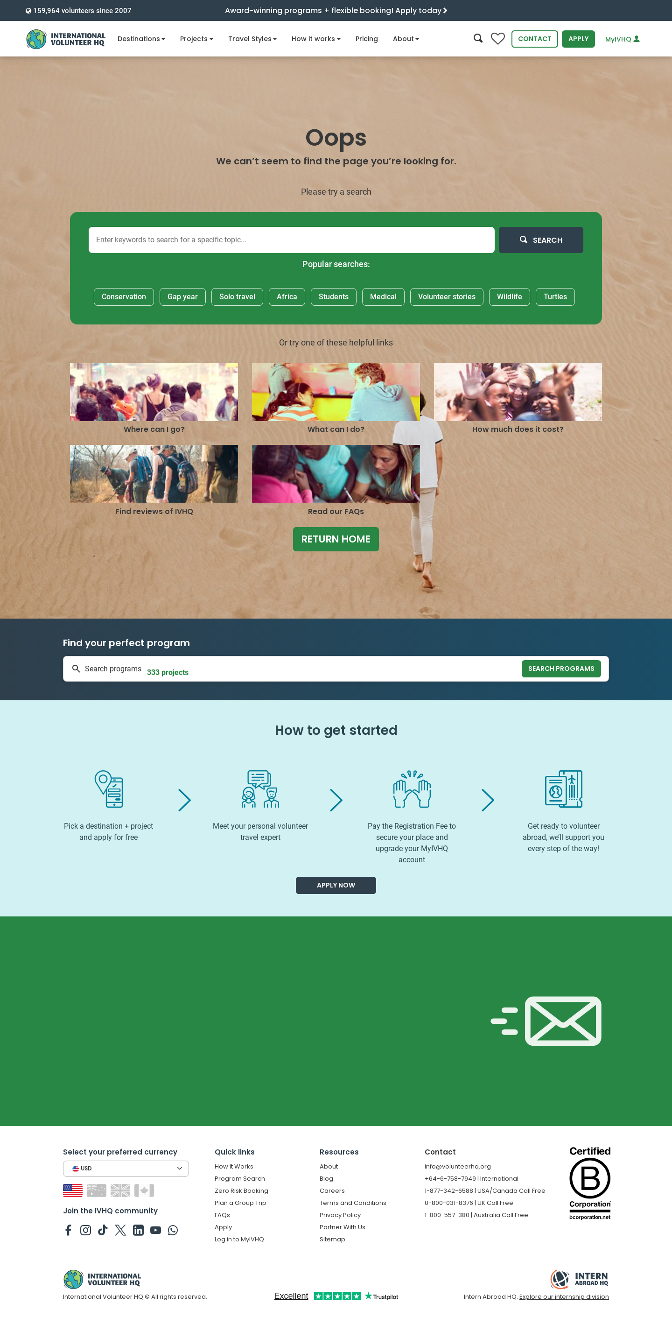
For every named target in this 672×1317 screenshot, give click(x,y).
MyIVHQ (622, 39)
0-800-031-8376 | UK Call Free (469, 1202)
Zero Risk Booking (241, 1190)
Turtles (555, 296)
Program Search (240, 1178)
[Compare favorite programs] (498, 39)
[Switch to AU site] (98, 1190)
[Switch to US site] (74, 1190)
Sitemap (332, 1239)
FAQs (222, 1215)
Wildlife (509, 296)
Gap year (183, 296)
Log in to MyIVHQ (239, 1239)
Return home (336, 539)
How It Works (234, 1166)
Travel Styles (252, 38)
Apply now (336, 885)
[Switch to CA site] (145, 1190)
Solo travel (237, 296)
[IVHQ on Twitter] (120, 1230)
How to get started (336, 730)
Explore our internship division (564, 1296)
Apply (578, 38)
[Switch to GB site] (122, 1190)
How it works (316, 38)
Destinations (142, 38)
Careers (332, 1190)
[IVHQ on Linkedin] (138, 1230)
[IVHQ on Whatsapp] (173, 1230)
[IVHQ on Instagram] (85, 1230)
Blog (326, 1178)
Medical (383, 296)
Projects (196, 38)
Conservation (124, 296)
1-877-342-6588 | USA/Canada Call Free (485, 1190)
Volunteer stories (447, 296)
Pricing (367, 38)
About (406, 38)
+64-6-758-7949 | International (471, 1178)
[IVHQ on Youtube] (155, 1230)
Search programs (561, 668)
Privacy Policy (340, 1215)
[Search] (478, 39)
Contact (535, 38)
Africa (287, 296)
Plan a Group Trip (240, 1202)
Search (541, 240)
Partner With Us (342, 1227)
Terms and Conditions (353, 1202)
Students (334, 296)
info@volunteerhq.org (458, 1166)
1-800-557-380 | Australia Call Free (476, 1215)
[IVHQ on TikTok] (103, 1230)
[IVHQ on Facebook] (68, 1230)
